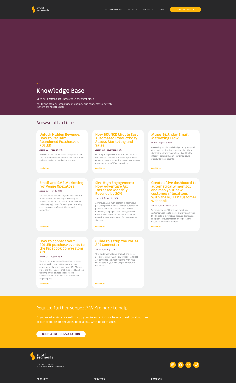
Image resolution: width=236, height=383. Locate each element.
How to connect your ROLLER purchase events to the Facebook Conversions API (62, 246)
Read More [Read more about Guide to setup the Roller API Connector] (100, 284)
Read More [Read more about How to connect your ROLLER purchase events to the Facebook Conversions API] (44, 284)
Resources (148, 9)
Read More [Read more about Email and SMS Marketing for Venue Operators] (44, 226)
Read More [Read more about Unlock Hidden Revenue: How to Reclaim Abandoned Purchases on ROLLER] (44, 168)
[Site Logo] (40, 9)
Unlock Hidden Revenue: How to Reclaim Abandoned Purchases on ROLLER (60, 140)
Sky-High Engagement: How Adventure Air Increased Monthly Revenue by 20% (114, 188)
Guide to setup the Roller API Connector (116, 243)
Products (132, 9)
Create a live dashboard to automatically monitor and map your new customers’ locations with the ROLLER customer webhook (174, 192)
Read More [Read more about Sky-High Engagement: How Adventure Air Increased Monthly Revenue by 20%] (100, 226)
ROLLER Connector (113, 9)
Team (161, 9)
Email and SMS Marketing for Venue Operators (61, 185)
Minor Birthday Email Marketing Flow (170, 136)
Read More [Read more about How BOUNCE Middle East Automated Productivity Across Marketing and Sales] (100, 168)
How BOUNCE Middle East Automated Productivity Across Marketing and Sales (116, 140)
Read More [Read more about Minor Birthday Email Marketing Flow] (156, 168)
